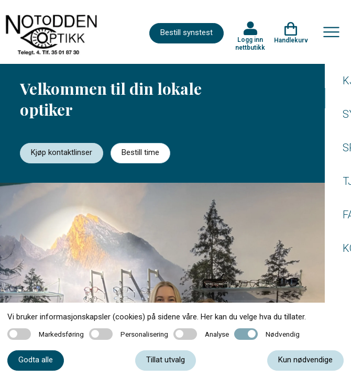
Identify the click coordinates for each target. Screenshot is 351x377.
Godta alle (35, 359)
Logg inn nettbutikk (250, 43)
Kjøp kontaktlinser (61, 152)
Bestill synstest (186, 32)
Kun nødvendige (305, 359)
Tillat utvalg (165, 359)
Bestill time (140, 152)
